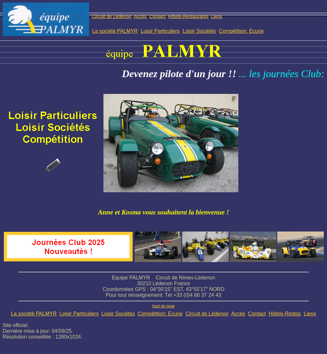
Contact (157, 16)
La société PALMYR (115, 31)
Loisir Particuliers (160, 31)
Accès (140, 16)
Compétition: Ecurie (241, 31)
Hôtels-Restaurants (188, 16)
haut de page (163, 306)
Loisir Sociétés (199, 31)
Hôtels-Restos (285, 313)
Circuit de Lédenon (111, 16)
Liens (216, 16)
